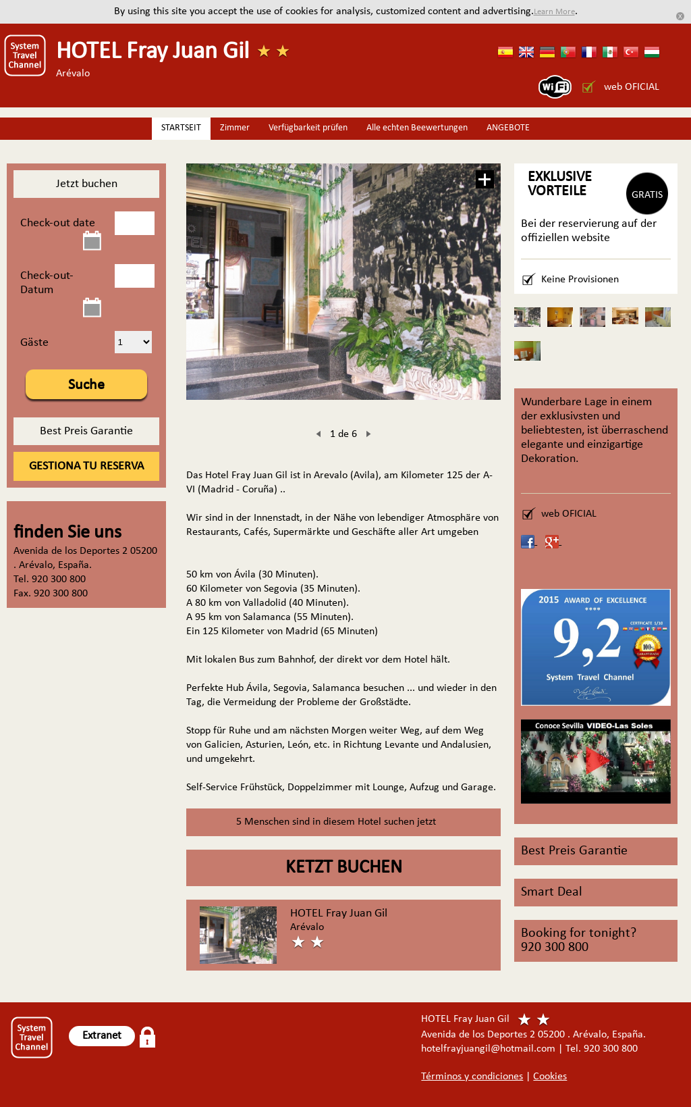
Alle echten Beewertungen (417, 128)
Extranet (101, 1035)
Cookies (550, 1076)
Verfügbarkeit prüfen (308, 128)
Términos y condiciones (472, 1076)
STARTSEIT (181, 128)
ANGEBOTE (508, 128)
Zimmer (235, 128)
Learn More (554, 11)
